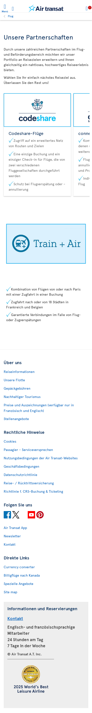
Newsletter (12, 536)
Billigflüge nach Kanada (22, 575)
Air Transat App (15, 527)
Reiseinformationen (19, 371)
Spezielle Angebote (18, 583)
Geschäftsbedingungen (21, 466)
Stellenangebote (16, 418)
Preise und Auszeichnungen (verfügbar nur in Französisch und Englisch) (39, 408)
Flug (10, 16)
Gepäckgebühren (17, 388)
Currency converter (19, 567)
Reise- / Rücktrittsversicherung (29, 483)
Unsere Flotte (14, 380)
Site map (10, 592)
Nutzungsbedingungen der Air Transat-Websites (41, 458)
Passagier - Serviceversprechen (28, 449)
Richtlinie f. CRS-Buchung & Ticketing (33, 491)
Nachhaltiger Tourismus (22, 396)
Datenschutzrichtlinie (20, 474)
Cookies (10, 441)
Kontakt (9, 544)
